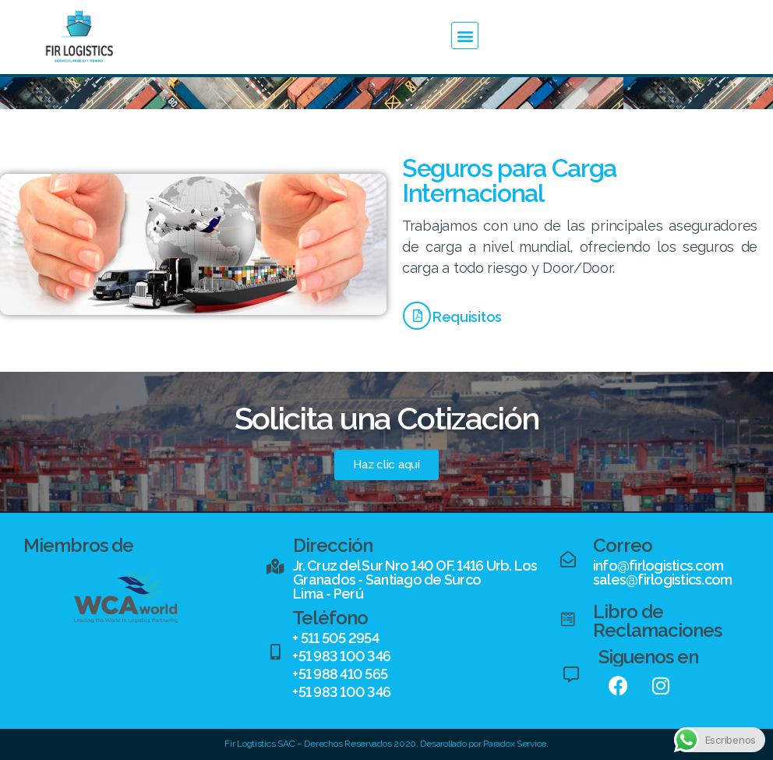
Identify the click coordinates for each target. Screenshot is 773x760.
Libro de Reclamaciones (657, 621)
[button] (464, 35)
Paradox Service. (516, 743)
